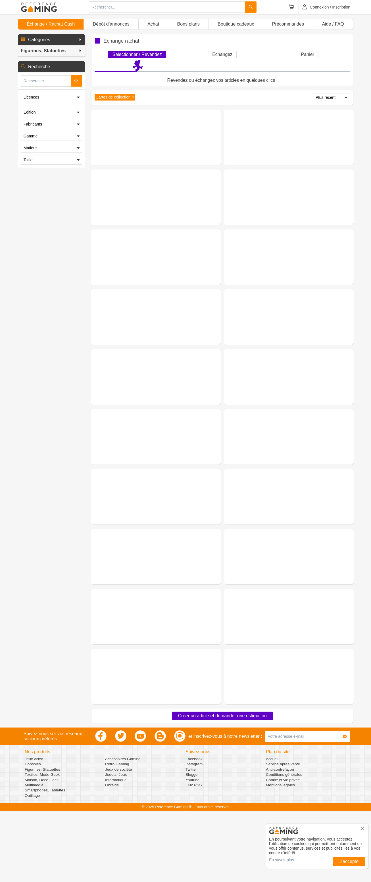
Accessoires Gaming (123, 830)
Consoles (33, 835)
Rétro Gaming (117, 835)
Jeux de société (118, 840)
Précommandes (288, 24)
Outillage (32, 866)
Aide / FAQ (333, 24)
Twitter (191, 840)
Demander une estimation (156, 164)
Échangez (222, 54)
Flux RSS (193, 856)
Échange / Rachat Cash (51, 24)
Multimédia (34, 856)
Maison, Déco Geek (42, 851)
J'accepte (349, 861)
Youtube (192, 851)
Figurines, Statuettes (42, 840)
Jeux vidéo (34, 830)
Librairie (112, 856)
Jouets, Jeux (116, 845)
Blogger (192, 845)
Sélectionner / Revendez (137, 54)
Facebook (194, 830)
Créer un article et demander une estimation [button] (222, 786)
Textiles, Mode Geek (42, 845)
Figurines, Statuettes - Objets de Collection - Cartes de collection (176, 131)
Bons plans (188, 24)
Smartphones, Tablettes (45, 861)
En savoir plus (281, 860)
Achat (153, 24)
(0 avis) (171, 140)
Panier (307, 54)
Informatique (116, 851)
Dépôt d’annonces (111, 24)
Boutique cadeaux (236, 24)
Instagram (194, 835)
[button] (51, 39)
